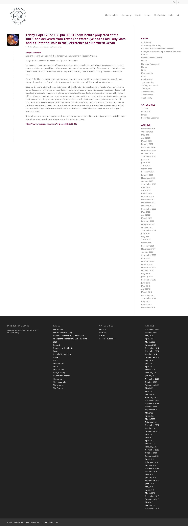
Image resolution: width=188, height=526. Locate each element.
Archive (30, 47)
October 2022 (147, 205)
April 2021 (145, 239)
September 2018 (148, 279)
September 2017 (148, 298)
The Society (146, 98)
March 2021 (146, 242)
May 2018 (145, 286)
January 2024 (147, 175)
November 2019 (148, 267)
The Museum (147, 94)
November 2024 (148, 150)
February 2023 (147, 196)
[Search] (178, 15)
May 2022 (145, 212)
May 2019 (145, 273)
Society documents (150, 85)
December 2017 (148, 295)
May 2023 (145, 187)
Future (144, 114)
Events (144, 60)
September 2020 (148, 255)
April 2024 (145, 165)
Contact (144, 54)
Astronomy (146, 42)
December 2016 (148, 307)
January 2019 (147, 276)
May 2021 (145, 236)
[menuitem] (111, 15)
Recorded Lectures (41, 47)
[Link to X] (174, 2)
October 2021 (147, 227)
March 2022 (146, 218)
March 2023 (146, 193)
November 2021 (148, 224)
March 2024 (146, 168)
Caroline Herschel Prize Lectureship (157, 48)
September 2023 (148, 184)
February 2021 (147, 246)
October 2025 (147, 131)
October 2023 (147, 181)
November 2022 (148, 202)
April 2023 (145, 190)
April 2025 (145, 138)
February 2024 (147, 171)
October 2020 (147, 252)
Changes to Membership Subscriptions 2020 (161, 51)
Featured (145, 111)
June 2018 (145, 282)
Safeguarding (147, 82)
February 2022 (147, 221)
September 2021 (148, 230)
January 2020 (147, 264)
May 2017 (145, 301)
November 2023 (148, 178)
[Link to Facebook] (179, 2)
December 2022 (148, 199)
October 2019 (147, 270)
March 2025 (146, 141)
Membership (147, 73)
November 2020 (148, 249)
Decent (39, 522)
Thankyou (145, 88)
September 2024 (148, 156)
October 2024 (147, 153)
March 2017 (146, 304)
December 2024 (148, 147)
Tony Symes (57, 47)
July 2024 (145, 159)
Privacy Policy (52, 522)
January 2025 (147, 144)
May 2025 (145, 134)
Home (144, 67)
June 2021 (145, 233)
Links (143, 70)
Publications (146, 79)
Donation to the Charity (151, 57)
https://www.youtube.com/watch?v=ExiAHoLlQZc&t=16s (51, 124)
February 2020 (147, 261)
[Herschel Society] (18, 16)
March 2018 (146, 292)
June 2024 (145, 162)
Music (144, 76)
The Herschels (147, 91)
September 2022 (148, 209)
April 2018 (145, 289)
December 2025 (148, 128)
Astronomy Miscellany (151, 45)
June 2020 (145, 258)
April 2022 (145, 215)
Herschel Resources (150, 64)
